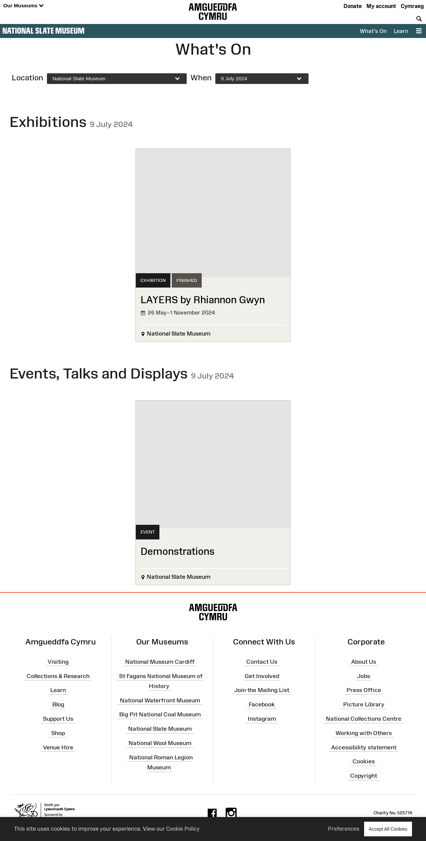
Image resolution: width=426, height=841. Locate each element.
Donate (352, 6)
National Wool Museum (159, 743)
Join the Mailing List (261, 690)
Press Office (363, 690)
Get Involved (262, 675)
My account (381, 6)
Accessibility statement (363, 747)
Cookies (363, 761)
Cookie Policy (183, 829)
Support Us (58, 718)
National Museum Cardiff (160, 661)
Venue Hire (58, 747)
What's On (373, 31)
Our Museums (23, 6)
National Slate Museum (43, 31)
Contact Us (261, 661)
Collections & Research (58, 675)
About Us (363, 661)
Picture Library (363, 704)
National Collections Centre (363, 718)
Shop (58, 733)
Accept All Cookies (388, 829)
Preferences (343, 829)
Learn (401, 31)
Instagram (262, 718)
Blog (58, 704)
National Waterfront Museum (160, 700)
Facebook (262, 704)
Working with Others (363, 733)
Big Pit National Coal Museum (160, 714)
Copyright (363, 775)
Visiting (58, 661)
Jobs (363, 675)
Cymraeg (412, 6)
